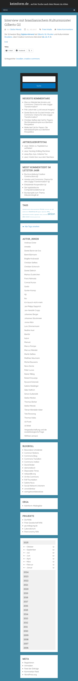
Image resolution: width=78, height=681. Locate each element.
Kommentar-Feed (31, 672)
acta (36, 211)
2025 (26, 542)
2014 (26, 614)
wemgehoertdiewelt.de (33, 492)
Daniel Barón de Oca (32, 113)
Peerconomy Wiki (31, 532)
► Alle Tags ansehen (30, 226)
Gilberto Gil (42, 34)
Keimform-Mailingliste (33, 506)
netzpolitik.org (30, 474)
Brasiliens (8, 37)
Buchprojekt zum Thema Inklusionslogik (34, 194)
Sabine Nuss (29, 483)
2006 (26, 647)
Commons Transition (32, 459)
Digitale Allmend (27, 34)
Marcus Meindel (30, 102)
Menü (5, 10)
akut (39, 216)
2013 (26, 618)
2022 (26, 580)
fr (48, 37)
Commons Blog (30, 456)
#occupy (42, 209)
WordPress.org (30, 675)
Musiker (50, 34)
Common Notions (31, 453)
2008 (26, 639)
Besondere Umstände (33, 450)
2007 (26, 643)
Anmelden (28, 666)
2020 (26, 589)
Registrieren (29, 663)
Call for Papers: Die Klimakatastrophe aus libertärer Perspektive (38, 122)
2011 (26, 626)
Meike (26, 127)
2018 (26, 597)
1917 (50, 209)
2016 (26, 605)
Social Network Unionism (34, 486)
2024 (26, 572)
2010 (26, 630)
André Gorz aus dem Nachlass (41, 157)
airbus (41, 214)
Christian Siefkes (30, 120)
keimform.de (39, 3)
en (46, 37)
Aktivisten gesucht (34, 216)
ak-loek (45, 214)
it (50, 37)
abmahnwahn (25, 211)
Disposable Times (31, 471)
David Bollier (29, 465)
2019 (26, 593)
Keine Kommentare (65, 29)
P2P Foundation (30, 480)
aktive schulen (26, 216)
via (6, 42)
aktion (51, 214)
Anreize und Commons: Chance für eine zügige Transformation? (38, 104)
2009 (26, 635)
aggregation (36, 214)
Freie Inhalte (47, 29)
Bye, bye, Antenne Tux (38, 154)
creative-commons (32, 59)
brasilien (19, 59)
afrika (48, 211)
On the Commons (31, 477)
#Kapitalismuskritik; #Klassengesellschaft (30, 209)
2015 (26, 610)
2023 (26, 576)
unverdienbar (29, 489)
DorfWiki (27, 520)
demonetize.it (29, 468)
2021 (26, 584)
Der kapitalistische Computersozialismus (33, 189)
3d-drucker (47, 209)
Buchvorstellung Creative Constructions (34, 175)
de (43, 37)
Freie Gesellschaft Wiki (33, 523)
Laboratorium (30, 529)
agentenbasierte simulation (28, 214)
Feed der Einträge (31, 669)
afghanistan (44, 211)
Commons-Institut (31, 462)
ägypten (39, 211)
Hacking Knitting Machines (39, 151)
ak (43, 214)
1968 (53, 209)
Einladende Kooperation (34, 185)
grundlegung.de (30, 526)
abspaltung (32, 211)
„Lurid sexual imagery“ (46, 110)
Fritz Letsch (28, 110)
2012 (26, 622)
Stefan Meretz (15, 29)
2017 (26, 601)
